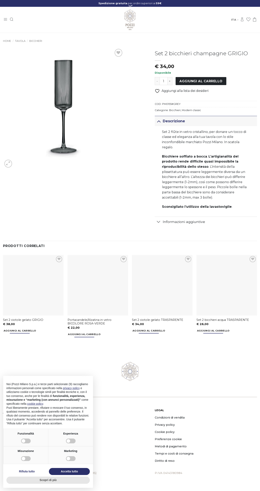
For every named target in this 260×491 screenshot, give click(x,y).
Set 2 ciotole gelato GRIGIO (23, 320)
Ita (235, 19)
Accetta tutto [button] (69, 471)
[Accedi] (242, 19)
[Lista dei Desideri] (248, 19)
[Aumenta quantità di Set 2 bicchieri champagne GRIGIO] (170, 81)
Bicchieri (35, 40)
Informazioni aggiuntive (180, 222)
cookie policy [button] (35, 403)
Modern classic (191, 110)
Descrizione (170, 121)
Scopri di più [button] (48, 480)
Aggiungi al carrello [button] (20, 330)
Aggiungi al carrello (200, 81)
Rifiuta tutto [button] (27, 471)
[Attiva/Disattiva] (159, 121)
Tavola (20, 40)
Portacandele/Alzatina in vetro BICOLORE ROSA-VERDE (89, 321)
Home (7, 40)
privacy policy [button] (71, 388)
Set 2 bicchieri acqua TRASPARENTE (222, 320)
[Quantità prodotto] (164, 81)
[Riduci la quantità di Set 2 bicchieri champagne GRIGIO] (157, 81)
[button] (5, 19)
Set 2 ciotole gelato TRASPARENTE (157, 320)
